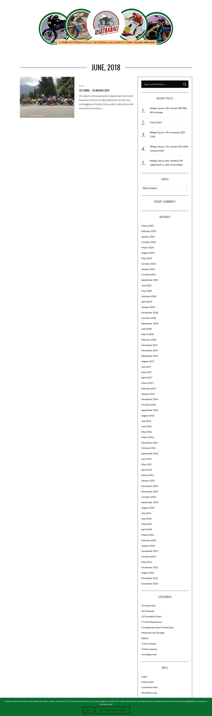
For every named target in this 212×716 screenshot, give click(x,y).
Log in (144, 676)
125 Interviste (148, 605)
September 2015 (149, 453)
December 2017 (149, 345)
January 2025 (148, 236)
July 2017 (146, 366)
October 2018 (148, 318)
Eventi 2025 (156, 122)
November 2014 (149, 491)
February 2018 (148, 339)
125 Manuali (147, 611)
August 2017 (147, 361)
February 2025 (148, 231)
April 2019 (146, 301)
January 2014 (148, 545)
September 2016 (149, 410)
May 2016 (146, 431)
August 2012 (147, 572)
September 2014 (149, 502)
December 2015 (149, 442)
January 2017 (148, 393)
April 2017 (146, 377)
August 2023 (147, 252)
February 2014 (148, 540)
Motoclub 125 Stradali (152, 632)
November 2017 (149, 350)
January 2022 (148, 269)
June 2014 (146, 518)
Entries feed (147, 681)
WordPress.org (149, 692)
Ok (89, 710)
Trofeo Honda (148, 643)
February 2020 (148, 296)
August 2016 (147, 415)
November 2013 (149, 551)
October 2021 (148, 274)
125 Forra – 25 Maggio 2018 (94, 90)
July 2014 (146, 513)
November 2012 (149, 567)
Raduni (81, 85)
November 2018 (149, 312)
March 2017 (147, 383)
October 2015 (148, 448)
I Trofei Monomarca (151, 621)
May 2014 (146, 523)
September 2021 (149, 279)
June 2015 (146, 458)
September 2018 (149, 323)
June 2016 (146, 426)
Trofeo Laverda (149, 649)
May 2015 (146, 464)
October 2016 (148, 404)
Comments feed (149, 687)
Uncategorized (148, 654)
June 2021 (146, 285)
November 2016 (149, 399)
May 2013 (146, 561)
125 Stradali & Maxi (151, 616)
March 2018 (147, 334)
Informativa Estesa (112, 710)
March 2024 (147, 247)
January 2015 (148, 480)
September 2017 (149, 355)
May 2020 (146, 290)
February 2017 (148, 388)
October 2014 (148, 496)
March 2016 (147, 437)
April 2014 (146, 529)
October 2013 (148, 556)
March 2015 (147, 475)
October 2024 (148, 242)
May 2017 (146, 372)
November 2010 (149, 583)
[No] (208, 706)
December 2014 (149, 486)
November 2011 (149, 578)
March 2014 (147, 534)
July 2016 (146, 421)
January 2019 (148, 307)
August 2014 (147, 507)
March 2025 (147, 225)
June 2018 (146, 328)
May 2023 (146, 258)
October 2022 (148, 263)
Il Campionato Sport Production (157, 627)
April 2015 (146, 469)
